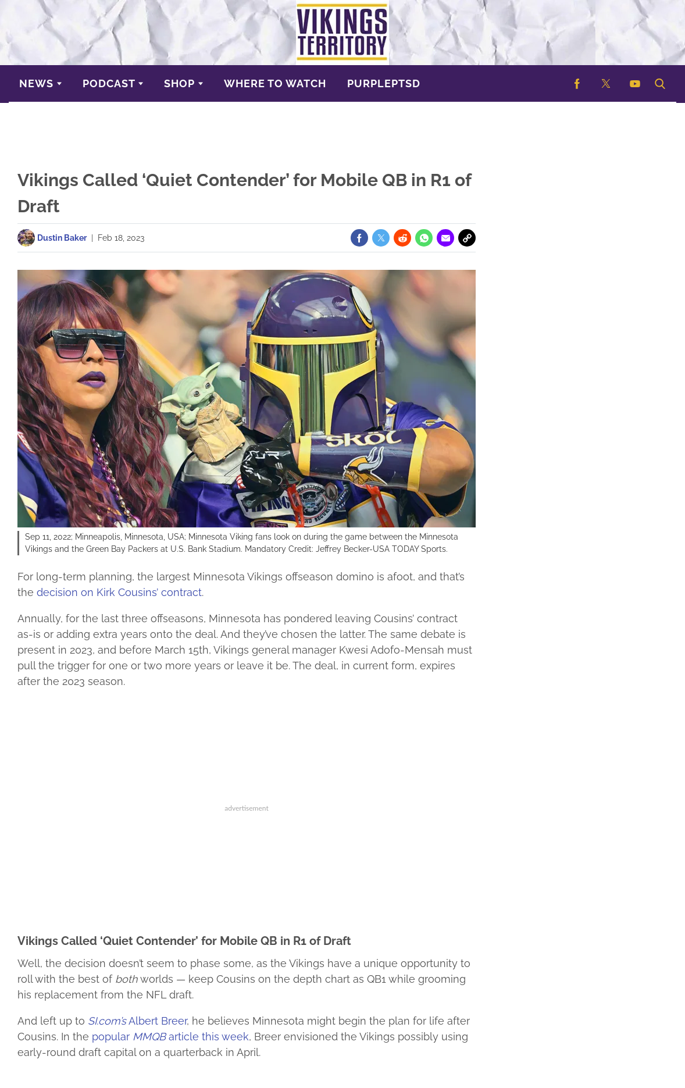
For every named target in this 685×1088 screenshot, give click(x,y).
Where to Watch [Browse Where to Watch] (275, 83)
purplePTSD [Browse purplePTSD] (383, 83)
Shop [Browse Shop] (179, 83)
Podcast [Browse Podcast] (109, 83)
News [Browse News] (36, 83)
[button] (659, 83)
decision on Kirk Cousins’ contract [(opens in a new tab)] (119, 592)
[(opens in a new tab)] (576, 83)
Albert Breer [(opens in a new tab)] (137, 1021)
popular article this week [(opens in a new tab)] (170, 1036)
